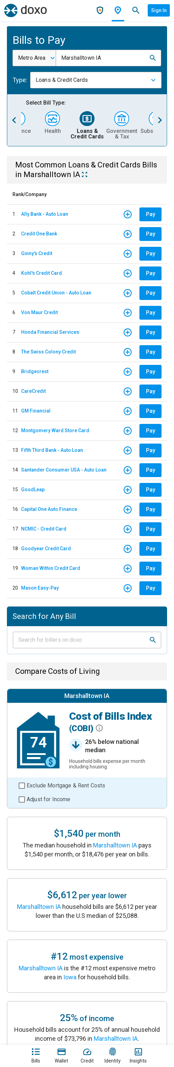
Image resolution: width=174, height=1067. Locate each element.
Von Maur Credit (39, 312)
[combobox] (34, 58)
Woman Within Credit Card (50, 568)
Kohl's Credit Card (41, 273)
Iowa (69, 977)
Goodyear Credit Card (46, 548)
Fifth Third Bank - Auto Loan (52, 450)
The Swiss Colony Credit (48, 352)
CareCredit (33, 391)
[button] (153, 58)
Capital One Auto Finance (49, 509)
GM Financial (36, 411)
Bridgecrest (34, 371)
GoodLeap (33, 489)
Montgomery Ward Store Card (55, 430)
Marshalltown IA (115, 845)
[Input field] (81, 640)
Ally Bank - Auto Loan (44, 214)
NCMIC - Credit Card (43, 529)
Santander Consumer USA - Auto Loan (64, 470)
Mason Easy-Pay (40, 588)
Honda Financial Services (50, 332)
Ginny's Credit (36, 253)
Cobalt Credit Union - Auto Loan (56, 292)
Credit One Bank (39, 233)
